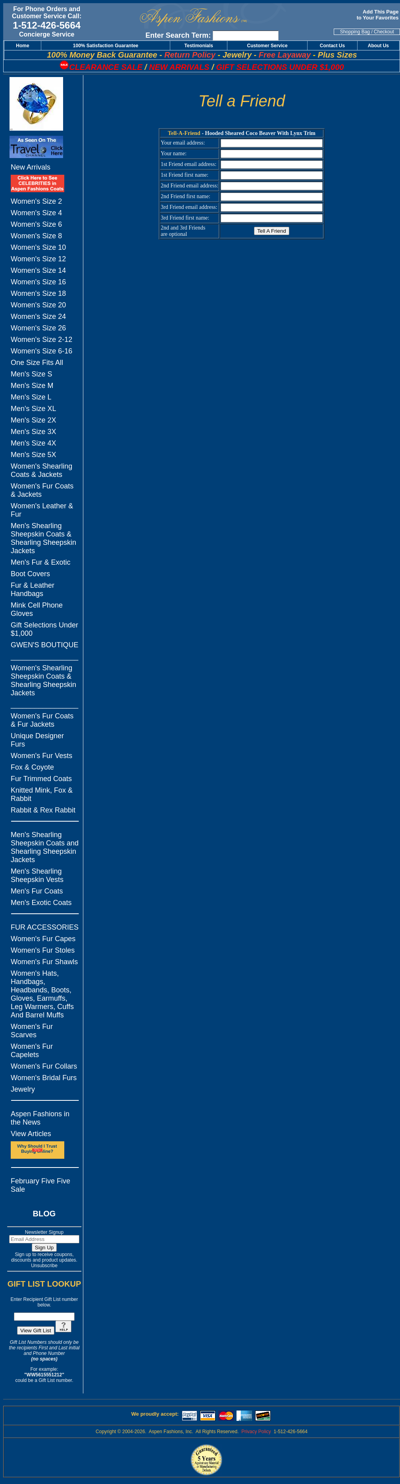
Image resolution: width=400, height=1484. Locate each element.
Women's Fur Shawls (44, 962)
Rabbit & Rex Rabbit (43, 810)
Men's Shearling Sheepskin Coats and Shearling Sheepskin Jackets (45, 847)
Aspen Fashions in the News (40, 1118)
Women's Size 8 (36, 236)
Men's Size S (31, 374)
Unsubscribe (44, 1265)
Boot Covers (30, 574)
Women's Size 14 (38, 270)
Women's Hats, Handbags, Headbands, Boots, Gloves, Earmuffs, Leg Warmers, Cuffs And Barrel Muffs (42, 994)
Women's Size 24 (38, 316)
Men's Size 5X (33, 455)
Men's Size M (32, 386)
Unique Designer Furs (37, 740)
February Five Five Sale (40, 1185)
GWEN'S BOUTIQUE (44, 645)
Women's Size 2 (36, 201)
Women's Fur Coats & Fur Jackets (42, 720)
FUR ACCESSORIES (45, 927)
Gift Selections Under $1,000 (44, 629)
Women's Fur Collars (44, 1066)
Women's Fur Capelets (32, 1050)
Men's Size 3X (33, 432)
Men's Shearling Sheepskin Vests (37, 875)
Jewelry (23, 1089)
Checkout (384, 32)
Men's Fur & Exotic (40, 562)
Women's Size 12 (38, 259)
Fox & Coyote (32, 767)
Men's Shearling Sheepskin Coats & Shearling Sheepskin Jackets (43, 538)
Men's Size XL (33, 409)
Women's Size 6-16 (41, 351)
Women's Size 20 (38, 305)
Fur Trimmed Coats (41, 779)
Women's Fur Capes (43, 939)
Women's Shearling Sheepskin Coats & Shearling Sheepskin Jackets (43, 680)
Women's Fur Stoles (43, 950)
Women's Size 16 (38, 282)
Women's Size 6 (36, 224)
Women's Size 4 (36, 213)
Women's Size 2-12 (41, 340)
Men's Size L (31, 397)
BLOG (44, 1213)
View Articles (31, 1134)
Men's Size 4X (33, 443)
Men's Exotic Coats (41, 903)
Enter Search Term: (178, 35)
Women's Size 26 (38, 328)
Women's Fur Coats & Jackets (42, 490)
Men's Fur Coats (37, 891)
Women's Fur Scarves (32, 1031)
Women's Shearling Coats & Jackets (41, 470)
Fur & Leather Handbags (32, 589)
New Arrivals (30, 167)
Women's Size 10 (38, 247)
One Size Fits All (37, 363)
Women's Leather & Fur (42, 510)
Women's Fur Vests (41, 756)
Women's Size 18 (38, 293)
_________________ (44, 656)
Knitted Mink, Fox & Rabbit (42, 794)
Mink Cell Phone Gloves (37, 609)
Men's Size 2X (33, 420)
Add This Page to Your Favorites (378, 15)
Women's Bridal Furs (44, 1078)
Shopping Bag (355, 32)
